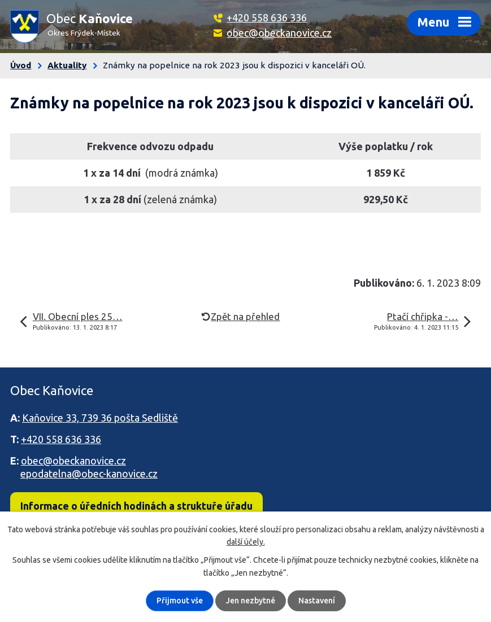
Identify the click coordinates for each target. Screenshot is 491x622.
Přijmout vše (180, 600)
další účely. (246, 541)
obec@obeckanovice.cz (279, 32)
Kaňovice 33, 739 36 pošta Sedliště (100, 417)
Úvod (20, 65)
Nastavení (316, 600)
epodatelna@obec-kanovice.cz (89, 473)
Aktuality (66, 65)
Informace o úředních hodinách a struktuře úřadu (136, 505)
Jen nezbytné (250, 600)
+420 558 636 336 (267, 17)
